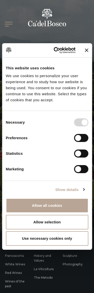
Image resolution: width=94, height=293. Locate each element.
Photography (73, 264)
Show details (67, 189)
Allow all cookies (47, 205)
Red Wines (13, 273)
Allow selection (47, 222)
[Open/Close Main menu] (9, 24)
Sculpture (70, 256)
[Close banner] (86, 50)
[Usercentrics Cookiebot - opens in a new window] (56, 50)
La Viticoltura (44, 269)
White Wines (15, 264)
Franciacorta (14, 256)
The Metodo (43, 277)
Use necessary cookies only (47, 238)
